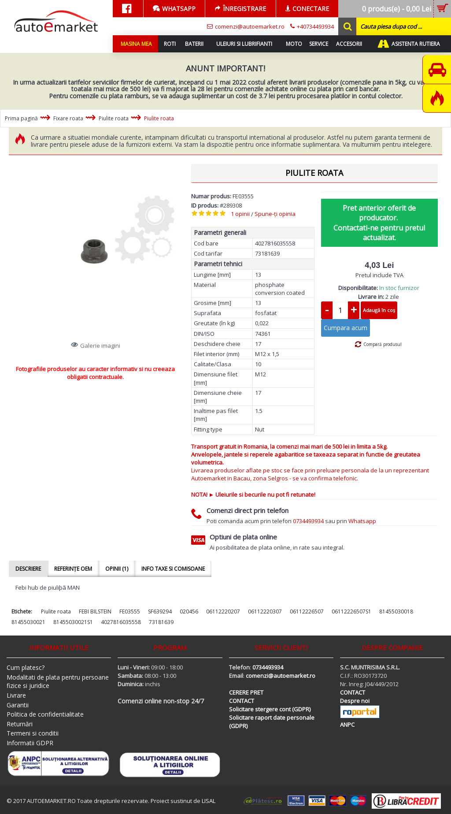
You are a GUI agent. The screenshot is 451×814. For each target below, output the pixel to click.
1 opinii (240, 214)
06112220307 (265, 611)
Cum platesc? (25, 667)
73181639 (161, 622)
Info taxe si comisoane (173, 568)
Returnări (20, 724)
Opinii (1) (116, 568)
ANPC (347, 725)
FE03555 (129, 611)
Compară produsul (382, 344)
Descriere (28, 568)
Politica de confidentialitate (45, 714)
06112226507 (307, 611)
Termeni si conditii (33, 733)
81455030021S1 (73, 622)
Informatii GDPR (30, 743)
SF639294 (160, 611)
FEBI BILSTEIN (95, 611)
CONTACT (241, 701)
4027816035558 (121, 622)
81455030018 (396, 611)
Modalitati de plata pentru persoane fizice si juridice (58, 681)
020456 (189, 611)
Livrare (16, 695)
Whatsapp (362, 521)
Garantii (18, 705)
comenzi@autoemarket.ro (280, 676)
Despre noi (355, 701)
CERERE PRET (246, 692)
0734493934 (308, 521)
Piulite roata (56, 611)
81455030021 (28, 622)
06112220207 (223, 611)
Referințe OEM (73, 568)
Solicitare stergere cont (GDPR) (270, 709)
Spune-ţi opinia (275, 214)
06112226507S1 (351, 611)
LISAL (208, 801)
